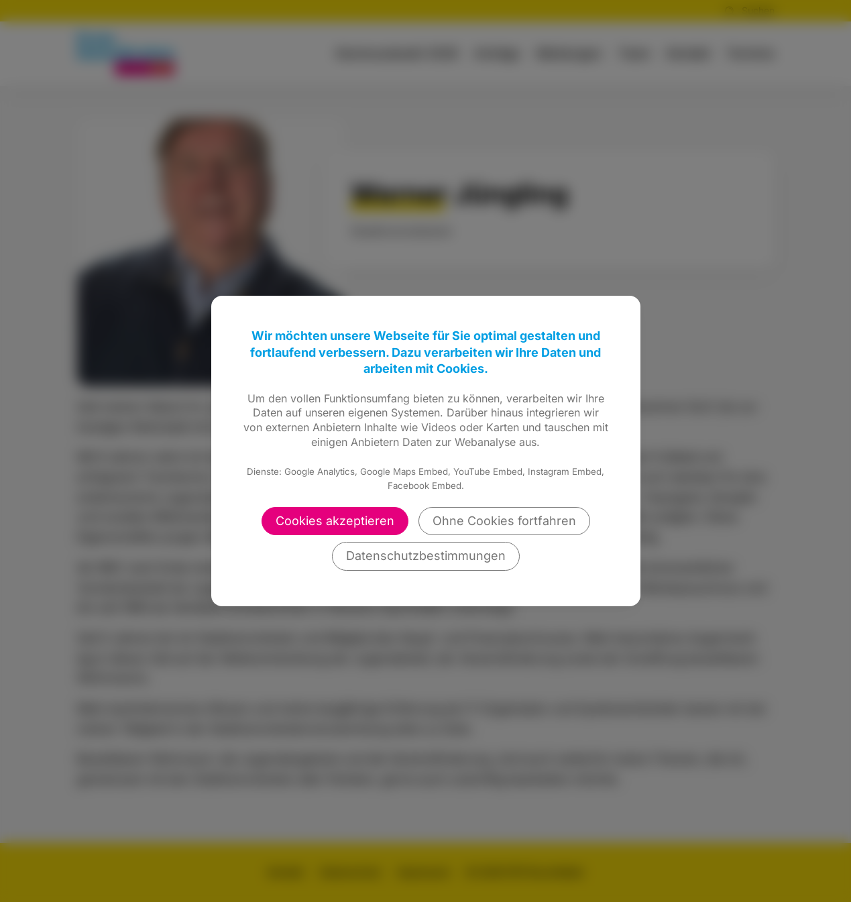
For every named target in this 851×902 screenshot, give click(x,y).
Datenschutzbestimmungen (426, 556)
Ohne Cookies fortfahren (504, 521)
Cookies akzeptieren (335, 521)
